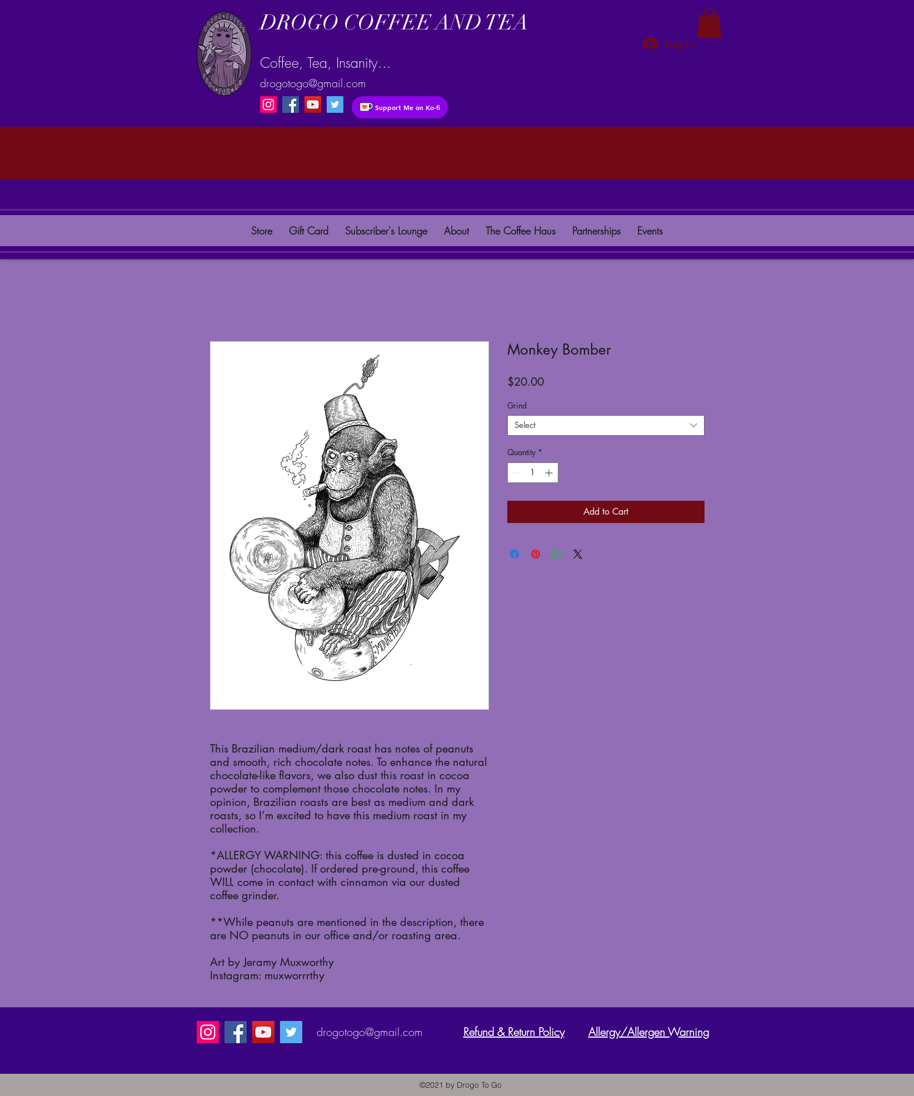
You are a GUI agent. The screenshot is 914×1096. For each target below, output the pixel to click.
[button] (709, 23)
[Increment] (550, 472)
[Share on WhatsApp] (556, 554)
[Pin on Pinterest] (535, 554)
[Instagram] (268, 104)
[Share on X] (578, 554)
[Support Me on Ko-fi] (400, 107)
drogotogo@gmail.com (313, 83)
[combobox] (606, 425)
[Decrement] (516, 472)
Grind (517, 405)
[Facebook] (290, 104)
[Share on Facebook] (514, 554)
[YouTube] (312, 104)
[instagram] (335, 104)
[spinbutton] (533, 472)
